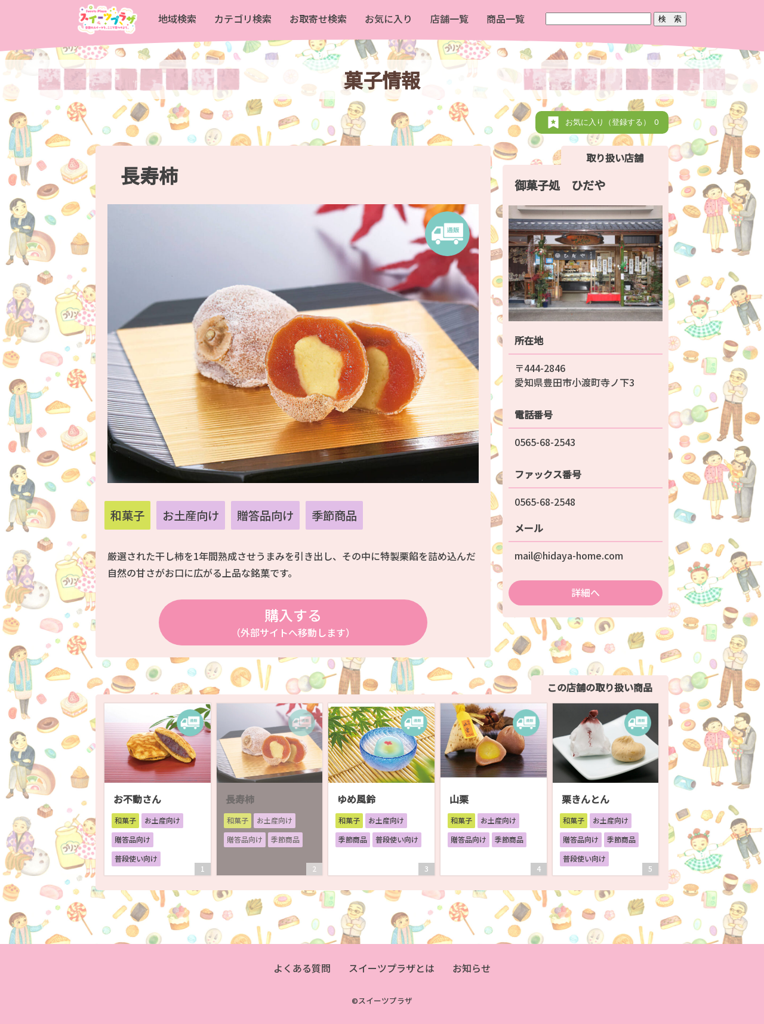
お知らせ (471, 968)
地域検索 (177, 18)
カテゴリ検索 (243, 18)
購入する (293, 621)
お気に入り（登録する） (614, 122)
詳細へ (585, 592)
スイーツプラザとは (392, 968)
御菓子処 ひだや (560, 185)
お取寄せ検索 (318, 18)
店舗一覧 (449, 18)
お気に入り (388, 18)
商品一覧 (505, 18)
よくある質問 (302, 968)
